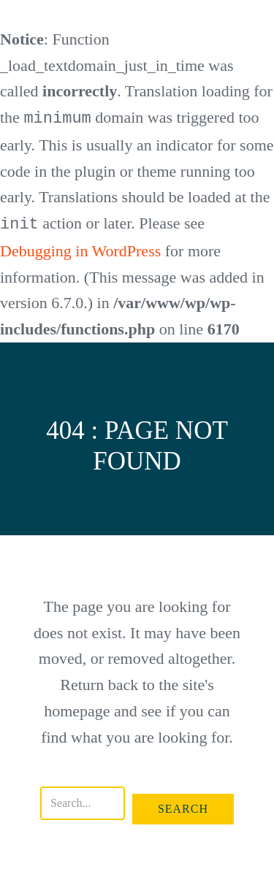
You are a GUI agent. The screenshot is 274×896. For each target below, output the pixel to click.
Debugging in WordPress (80, 249)
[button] (183, 807)
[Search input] (82, 802)
